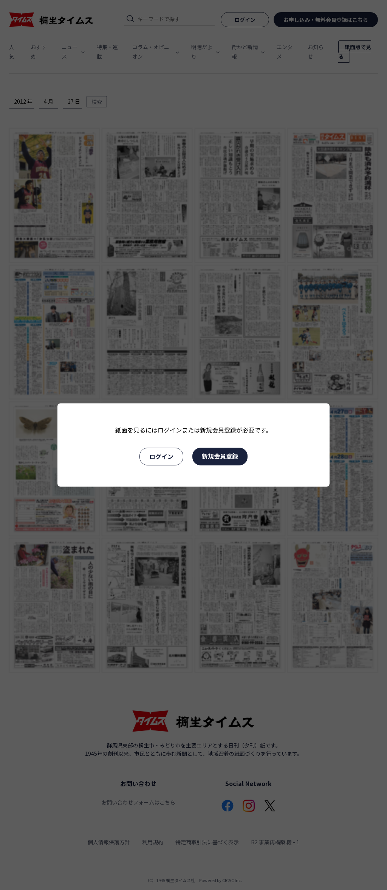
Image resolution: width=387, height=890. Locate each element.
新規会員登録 (220, 456)
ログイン (161, 456)
